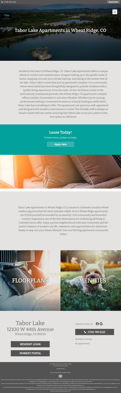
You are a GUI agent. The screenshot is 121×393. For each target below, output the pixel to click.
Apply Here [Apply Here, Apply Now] (60, 144)
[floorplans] (30, 280)
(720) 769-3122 (94, 332)
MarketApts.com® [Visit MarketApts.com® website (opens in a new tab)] (66, 391)
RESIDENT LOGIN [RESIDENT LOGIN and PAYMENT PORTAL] (30, 344)
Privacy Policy (64, 366)
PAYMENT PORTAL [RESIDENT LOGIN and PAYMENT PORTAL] (30, 353)
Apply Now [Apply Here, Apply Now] (113, 2)
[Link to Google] (101, 323)
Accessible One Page (66, 364)
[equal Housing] (60, 376)
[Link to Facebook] (97, 323)
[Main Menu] (114, 11)
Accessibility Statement (55, 364)
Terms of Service (57, 366)
